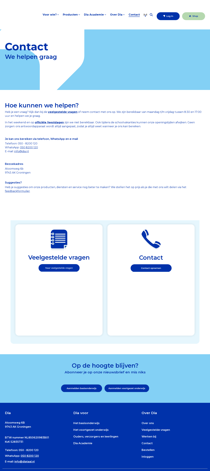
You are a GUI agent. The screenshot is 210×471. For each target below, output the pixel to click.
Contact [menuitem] (147, 392)
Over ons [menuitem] (148, 372)
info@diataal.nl (24, 410)
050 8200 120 (29, 147)
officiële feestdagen (49, 122)
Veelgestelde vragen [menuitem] (156, 378)
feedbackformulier (17, 191)
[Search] (151, 17)
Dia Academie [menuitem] (82, 392)
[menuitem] (19, 456)
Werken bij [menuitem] (149, 385)
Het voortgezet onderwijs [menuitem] (91, 378)
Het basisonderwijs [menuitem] (86, 372)
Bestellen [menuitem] (148, 398)
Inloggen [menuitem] (148, 405)
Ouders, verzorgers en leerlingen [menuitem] (95, 385)
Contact (134, 17)
